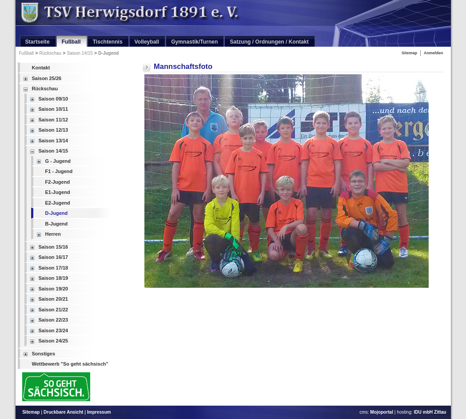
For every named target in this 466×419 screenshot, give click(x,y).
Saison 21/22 (53, 309)
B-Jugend (56, 223)
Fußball (26, 53)
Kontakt (41, 67)
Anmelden (433, 53)
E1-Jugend (57, 192)
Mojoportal (381, 412)
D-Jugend (108, 53)
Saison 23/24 (53, 330)
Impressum (99, 412)
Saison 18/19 (53, 278)
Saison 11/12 (53, 119)
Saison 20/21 (53, 299)
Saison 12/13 (53, 130)
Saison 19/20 (53, 288)
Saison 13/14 (53, 140)
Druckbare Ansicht (64, 412)
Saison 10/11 (53, 109)
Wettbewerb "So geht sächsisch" (70, 364)
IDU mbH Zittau (430, 412)
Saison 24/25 (53, 340)
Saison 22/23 (53, 319)
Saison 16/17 (53, 257)
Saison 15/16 (53, 247)
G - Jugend (58, 161)
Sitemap (409, 53)
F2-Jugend (57, 182)
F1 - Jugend (59, 171)
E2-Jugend (57, 202)
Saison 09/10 (53, 98)
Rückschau (50, 53)
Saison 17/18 (53, 267)
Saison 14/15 (79, 53)
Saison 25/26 (47, 78)
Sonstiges (44, 353)
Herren (53, 234)
